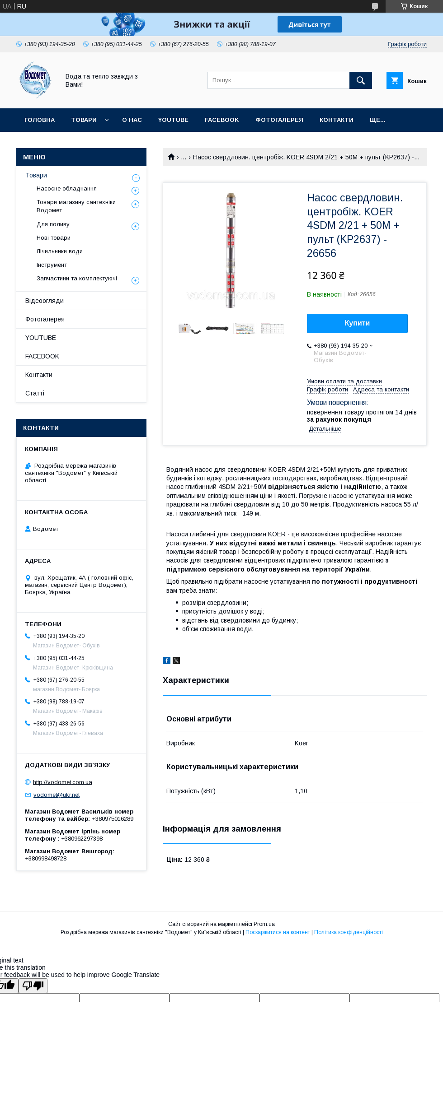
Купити (357, 323)
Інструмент (52, 264)
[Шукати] (360, 80)
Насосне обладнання (67, 188)
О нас (132, 119)
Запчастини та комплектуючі (77, 278)
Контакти (336, 119)
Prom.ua (264, 924)
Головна (39, 119)
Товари (84, 119)
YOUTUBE (173, 119)
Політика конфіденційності (348, 932)
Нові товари (54, 237)
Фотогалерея (279, 119)
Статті (34, 393)
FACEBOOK (222, 119)
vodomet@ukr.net (56, 794)
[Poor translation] (33, 985)
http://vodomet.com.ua (62, 781)
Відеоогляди (44, 300)
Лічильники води (60, 251)
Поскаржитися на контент (277, 932)
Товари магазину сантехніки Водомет (76, 206)
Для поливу (53, 224)
